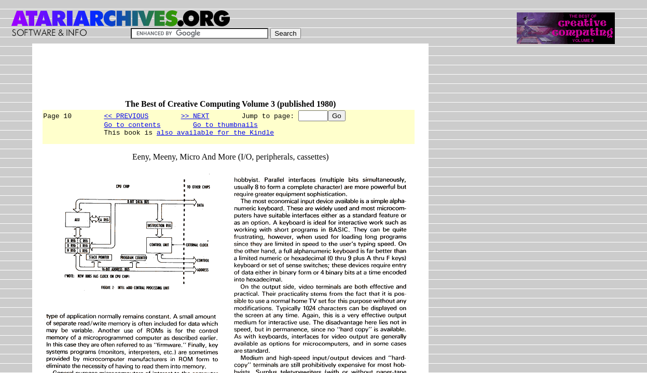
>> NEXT (195, 115)
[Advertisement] (230, 76)
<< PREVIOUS (126, 115)
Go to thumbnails (225, 126)
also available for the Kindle (215, 135)
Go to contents (132, 126)
